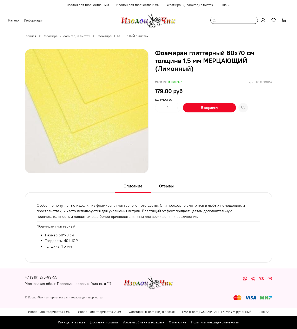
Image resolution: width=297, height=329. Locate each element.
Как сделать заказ (71, 322)
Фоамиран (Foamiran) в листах (190, 5)
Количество (163, 99)
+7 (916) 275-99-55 (41, 277)
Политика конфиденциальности (215, 322)
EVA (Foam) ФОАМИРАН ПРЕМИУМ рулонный (216, 312)
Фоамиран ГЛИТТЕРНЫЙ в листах (123, 36)
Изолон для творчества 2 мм (137, 5)
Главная (30, 36)
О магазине (177, 322)
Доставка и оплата (104, 322)
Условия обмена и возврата (143, 322)
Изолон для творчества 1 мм (87, 5)
